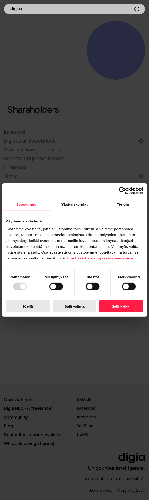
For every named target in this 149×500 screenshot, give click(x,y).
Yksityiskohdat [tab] (74, 204)
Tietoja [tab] (123, 204)
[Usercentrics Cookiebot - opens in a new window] (122, 190)
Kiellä (28, 306)
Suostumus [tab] (26, 204)
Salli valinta (74, 306)
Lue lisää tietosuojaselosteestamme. (101, 258)
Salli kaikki (121, 306)
